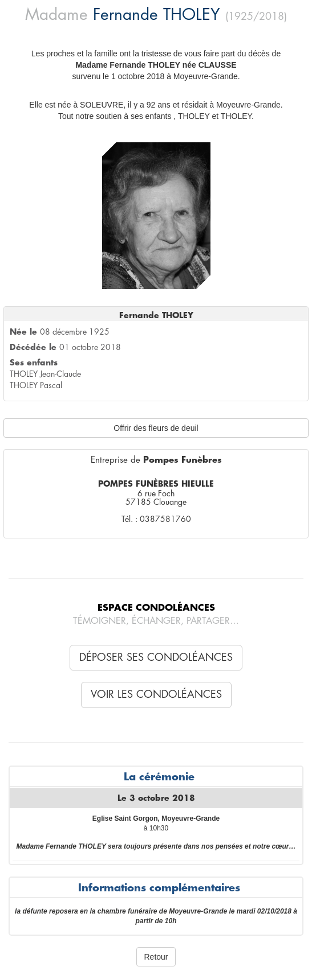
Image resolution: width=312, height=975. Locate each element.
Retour (156, 956)
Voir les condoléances (156, 694)
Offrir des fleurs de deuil (156, 428)
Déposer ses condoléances (156, 657)
